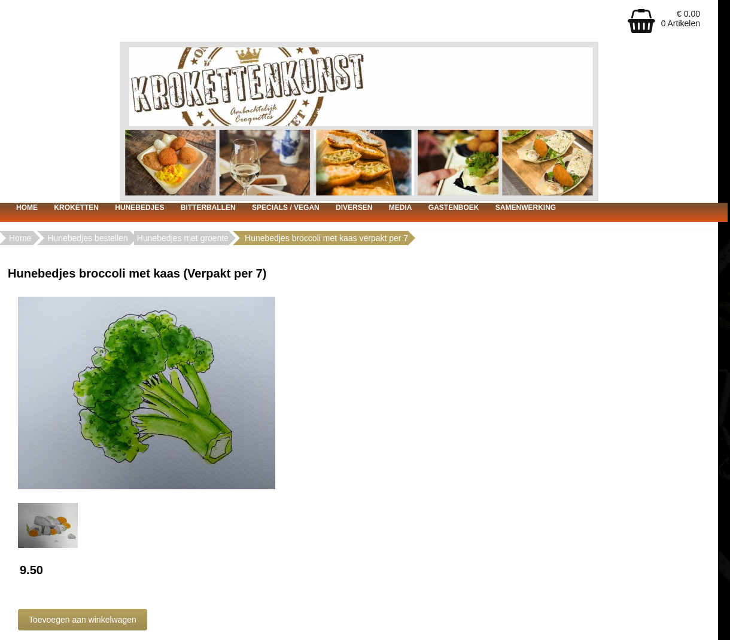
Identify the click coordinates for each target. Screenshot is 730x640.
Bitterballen (208, 207)
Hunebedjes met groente (183, 238)
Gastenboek (453, 207)
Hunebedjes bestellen (87, 238)
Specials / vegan (286, 207)
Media (400, 207)
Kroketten (76, 207)
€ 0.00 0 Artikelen (680, 18)
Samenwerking (525, 207)
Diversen (354, 207)
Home (27, 207)
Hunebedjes (139, 207)
